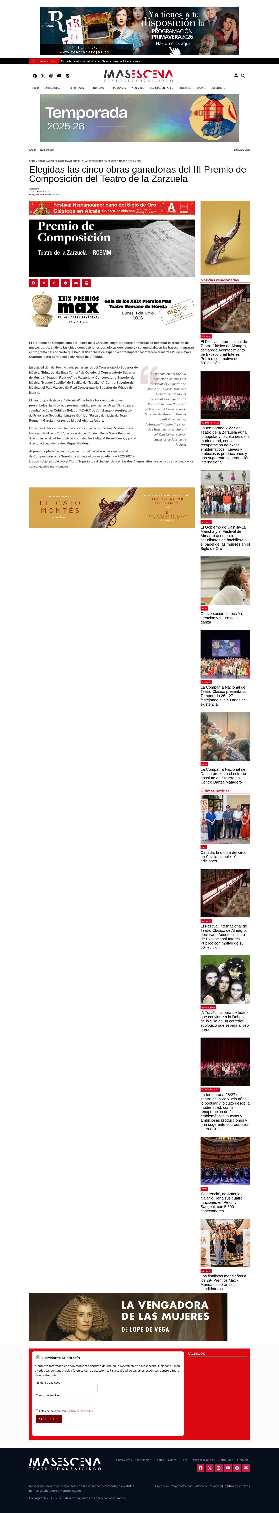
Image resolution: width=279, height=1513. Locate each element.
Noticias (100, 88)
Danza (204, 608)
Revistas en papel (161, 88)
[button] (243, 76)
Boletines (185, 88)
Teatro (159, 1460)
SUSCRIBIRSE (49, 1419)
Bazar (201, 88)
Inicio (35, 88)
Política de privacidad (80, 1411)
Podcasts (119, 88)
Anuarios (138, 88)
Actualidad (206, 336)
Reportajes (78, 88)
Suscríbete (218, 88)
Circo (204, 847)
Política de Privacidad (208, 1486)
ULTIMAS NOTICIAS (210, 423)
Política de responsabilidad (174, 1486)
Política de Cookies (237, 1486)
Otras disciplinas (208, 1007)
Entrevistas (54, 88)
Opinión (242, 1460)
